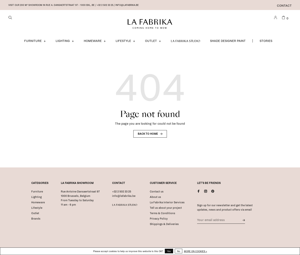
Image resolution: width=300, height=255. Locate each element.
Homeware (93, 41)
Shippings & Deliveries (164, 224)
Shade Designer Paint (228, 41)
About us (155, 197)
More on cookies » (195, 251)
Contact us (157, 191)
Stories (266, 41)
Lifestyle (123, 41)
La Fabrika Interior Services (167, 202)
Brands (35, 218)
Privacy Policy (159, 218)
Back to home (148, 133)
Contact (284, 5)
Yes (169, 251)
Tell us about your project (166, 207)
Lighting (63, 41)
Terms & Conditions (162, 213)
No (178, 251)
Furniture (33, 41)
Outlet (151, 41)
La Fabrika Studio (185, 41)
